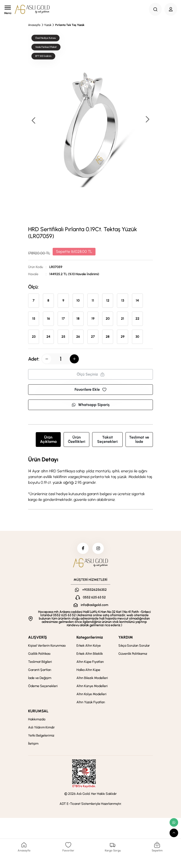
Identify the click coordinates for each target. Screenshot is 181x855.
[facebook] (83, 549)
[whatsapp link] (174, 822)
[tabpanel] (90, 479)
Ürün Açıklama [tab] (48, 439)
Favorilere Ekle (90, 389)
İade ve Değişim (39, 679)
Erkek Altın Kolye (88, 646)
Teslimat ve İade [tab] (139, 439)
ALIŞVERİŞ (37, 638)
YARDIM (125, 638)
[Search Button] (155, 9)
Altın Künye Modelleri (92, 687)
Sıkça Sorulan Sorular (134, 646)
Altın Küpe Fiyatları (90, 662)
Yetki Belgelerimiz (41, 736)
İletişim (33, 744)
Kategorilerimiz (89, 638)
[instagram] (98, 549)
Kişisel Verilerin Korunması (47, 646)
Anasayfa (34, 25)
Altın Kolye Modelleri (91, 695)
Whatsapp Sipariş (90, 404)
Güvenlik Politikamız (132, 654)
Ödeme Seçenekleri (43, 687)
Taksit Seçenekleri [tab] (107, 439)
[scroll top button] (174, 833)
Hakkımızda (36, 720)
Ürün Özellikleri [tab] (76, 439)
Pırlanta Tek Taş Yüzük (69, 25)
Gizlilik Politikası (39, 654)
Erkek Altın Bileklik (89, 654)
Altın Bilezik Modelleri (92, 679)
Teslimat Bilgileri (40, 662)
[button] (147, 120)
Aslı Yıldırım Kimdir (41, 728)
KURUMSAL (38, 711)
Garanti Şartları (39, 671)
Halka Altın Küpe (88, 671)
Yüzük (47, 25)
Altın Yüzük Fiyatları (90, 703)
